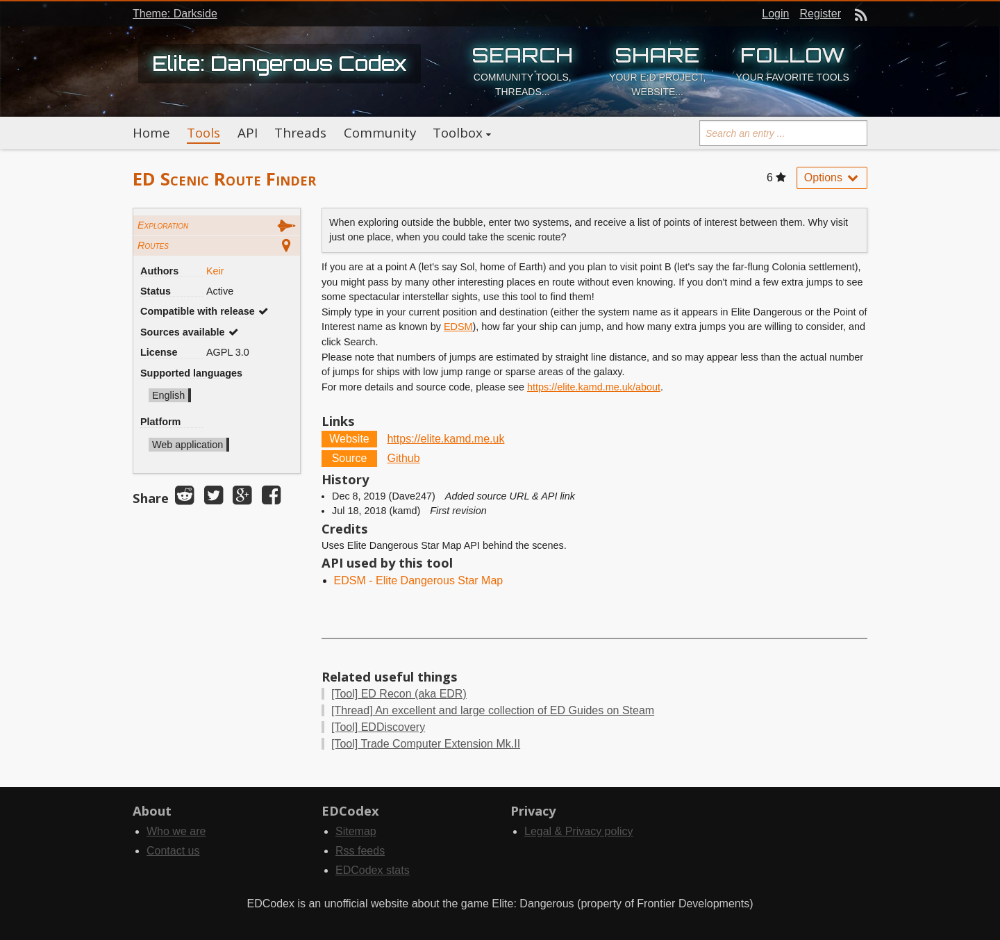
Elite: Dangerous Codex (279, 63)
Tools (203, 133)
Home (151, 133)
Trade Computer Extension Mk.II (425, 744)
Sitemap (355, 831)
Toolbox (458, 133)
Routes (153, 245)
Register (820, 13)
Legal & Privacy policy (578, 831)
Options (832, 177)
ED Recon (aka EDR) (399, 694)
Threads (300, 133)
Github (403, 458)
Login (775, 13)
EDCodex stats (372, 870)
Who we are (176, 831)
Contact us (173, 851)
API (248, 133)
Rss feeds (360, 851)
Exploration (163, 225)
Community (380, 133)
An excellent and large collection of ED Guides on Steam (492, 710)
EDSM (458, 326)
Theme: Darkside (175, 13)
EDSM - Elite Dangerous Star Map (418, 580)
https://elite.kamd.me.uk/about (593, 387)
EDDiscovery (378, 727)
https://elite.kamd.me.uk (445, 439)
